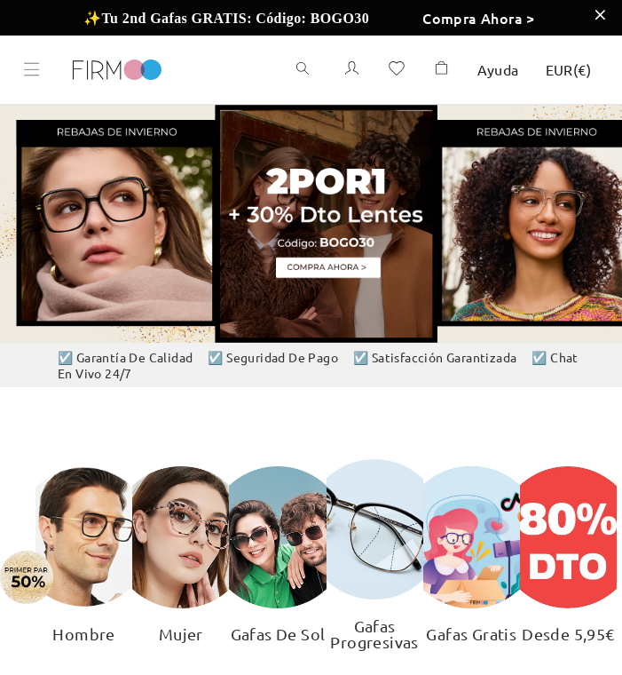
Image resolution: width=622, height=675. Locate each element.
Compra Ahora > (478, 18)
